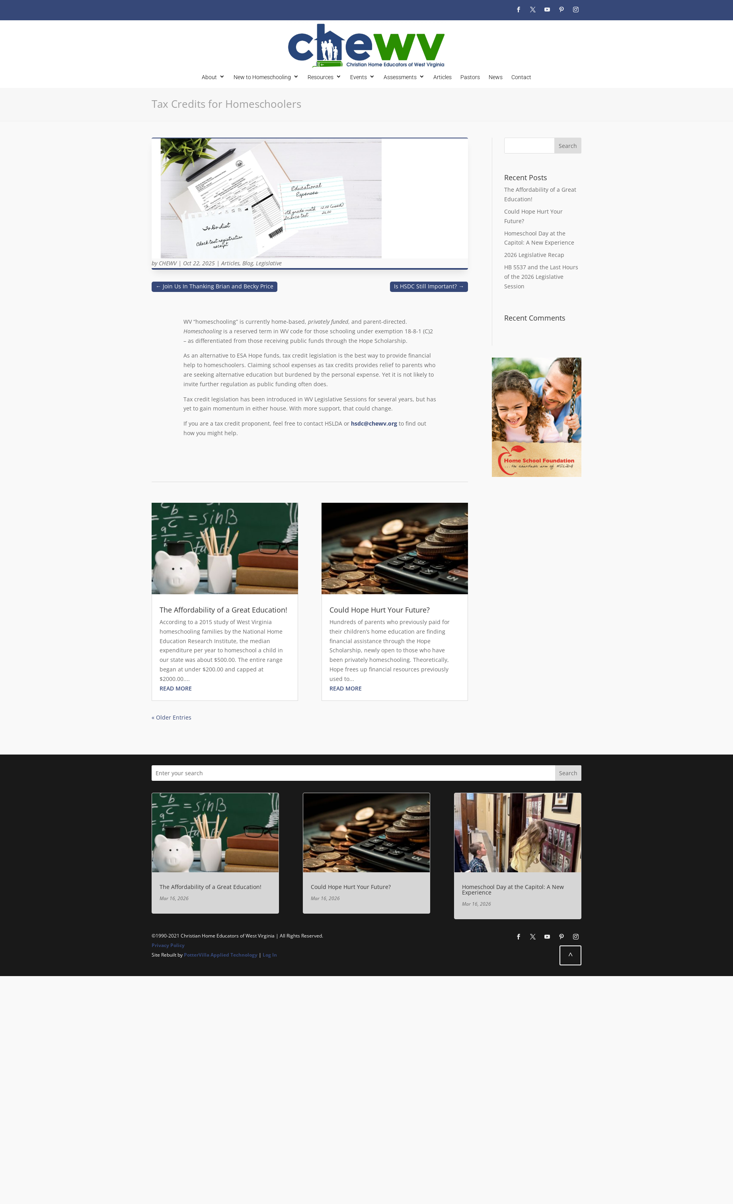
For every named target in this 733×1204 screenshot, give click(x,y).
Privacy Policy (168, 945)
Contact (521, 77)
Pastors (470, 77)
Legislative (269, 263)
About (209, 77)
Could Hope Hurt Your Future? (379, 610)
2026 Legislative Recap (534, 255)
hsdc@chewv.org (374, 423)
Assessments (400, 77)
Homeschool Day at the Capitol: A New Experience (513, 889)
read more (176, 688)
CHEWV (168, 263)
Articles (442, 77)
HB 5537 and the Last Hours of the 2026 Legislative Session (541, 276)
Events (358, 77)
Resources (320, 77)
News (496, 77)
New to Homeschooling (262, 77)
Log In (270, 954)
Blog (247, 263)
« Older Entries (171, 717)
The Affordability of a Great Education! (223, 610)
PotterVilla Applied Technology (220, 954)
